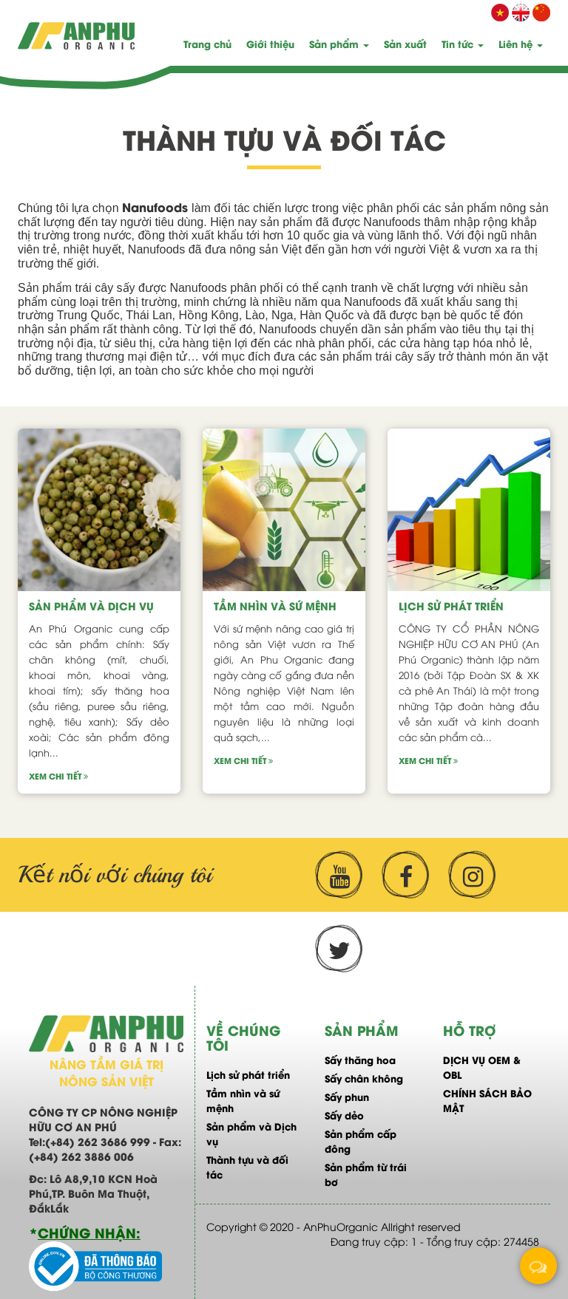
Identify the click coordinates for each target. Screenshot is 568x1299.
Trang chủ (207, 43)
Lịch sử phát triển (451, 605)
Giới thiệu (270, 43)
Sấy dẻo (344, 1115)
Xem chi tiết (58, 776)
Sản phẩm (339, 43)
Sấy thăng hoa (360, 1059)
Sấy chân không (364, 1078)
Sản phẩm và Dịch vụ (91, 605)
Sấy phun (347, 1096)
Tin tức (463, 43)
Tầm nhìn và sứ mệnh (275, 605)
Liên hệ (520, 43)
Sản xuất (405, 43)
